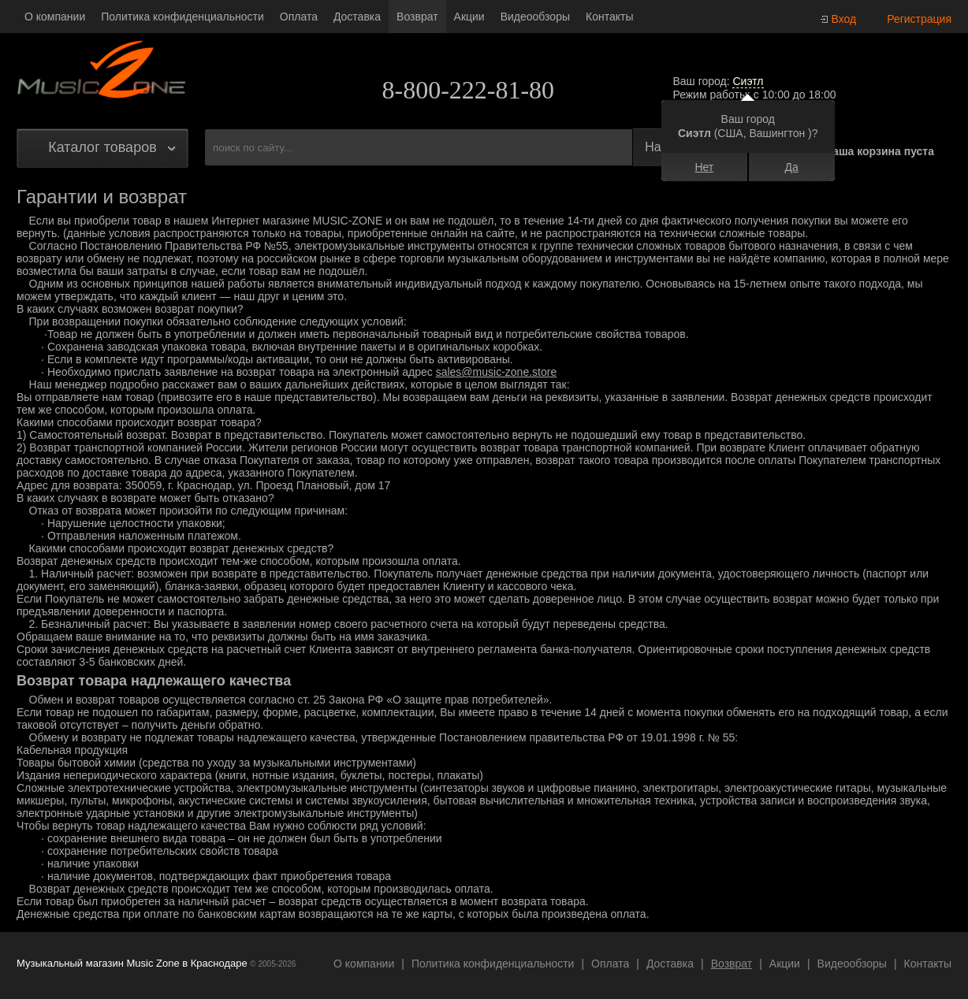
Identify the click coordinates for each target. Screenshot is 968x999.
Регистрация (919, 19)
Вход (844, 19)
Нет (703, 167)
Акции (469, 16)
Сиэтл (747, 81)
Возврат (417, 16)
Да (791, 167)
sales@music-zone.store (496, 372)
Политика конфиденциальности (182, 16)
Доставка (357, 16)
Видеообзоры (535, 16)
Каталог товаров (102, 147)
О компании (54, 16)
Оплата (299, 16)
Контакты (609, 16)
